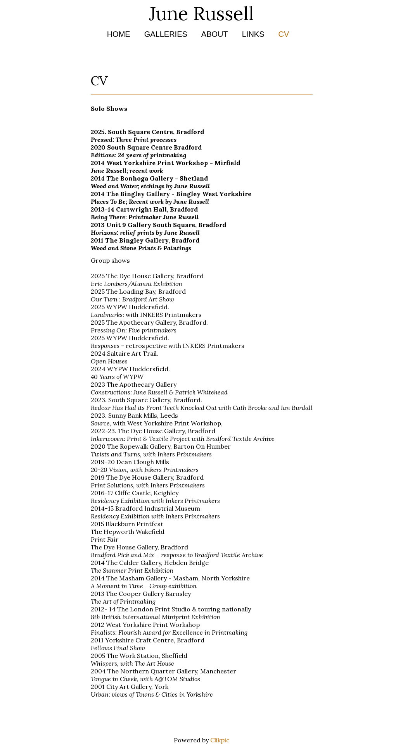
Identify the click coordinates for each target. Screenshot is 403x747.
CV (283, 34)
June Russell (201, 13)
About (214, 34)
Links (253, 34)
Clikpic (220, 740)
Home (118, 34)
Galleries (165, 34)
